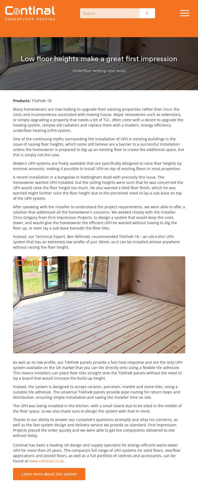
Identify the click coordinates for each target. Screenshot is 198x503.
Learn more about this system (49, 473)
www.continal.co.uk (46, 460)
